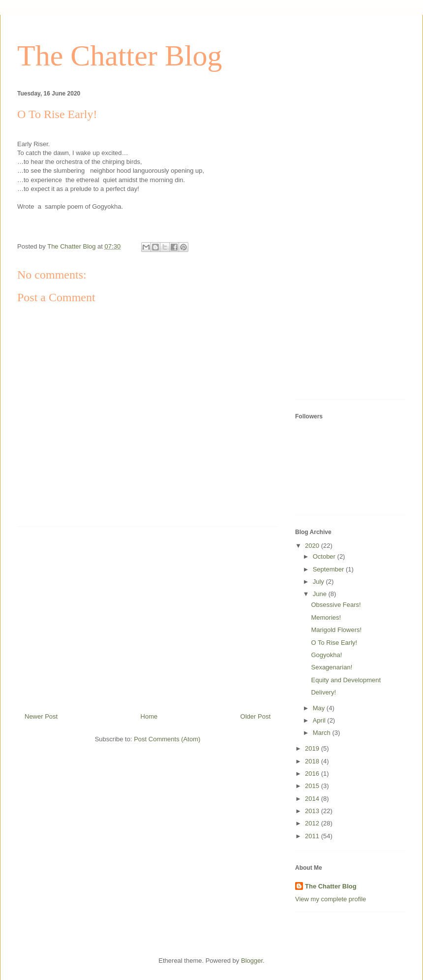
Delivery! (323, 692)
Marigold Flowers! (336, 629)
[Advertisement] (147, 615)
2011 (313, 836)
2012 (313, 823)
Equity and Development (346, 680)
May (320, 708)
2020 (313, 545)
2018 (313, 761)
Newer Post (41, 716)
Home (149, 716)
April (320, 720)
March (322, 732)
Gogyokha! (326, 655)
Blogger (252, 960)
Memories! (326, 617)
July (319, 581)
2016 (313, 773)
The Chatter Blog (119, 55)
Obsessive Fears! (336, 604)
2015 (313, 786)
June (321, 594)
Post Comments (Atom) (167, 739)
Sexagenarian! (331, 667)
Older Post (256, 716)
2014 (313, 798)
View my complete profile (330, 899)
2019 (313, 748)
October (325, 556)
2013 (313, 811)
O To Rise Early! (334, 642)
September (329, 569)
